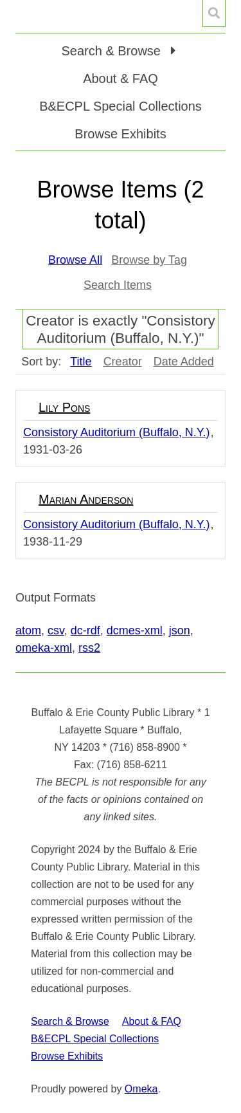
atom (28, 630)
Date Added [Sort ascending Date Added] (184, 361)
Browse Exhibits (120, 134)
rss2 (89, 647)
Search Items (118, 285)
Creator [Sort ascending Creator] (122, 361)
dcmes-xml (135, 630)
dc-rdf (85, 630)
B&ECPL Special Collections (120, 106)
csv (56, 630)
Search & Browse (70, 1021)
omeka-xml (43, 647)
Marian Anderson (86, 499)
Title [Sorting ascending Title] (80, 361)
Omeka (141, 1088)
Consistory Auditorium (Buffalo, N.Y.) (116, 432)
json (179, 630)
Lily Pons (64, 407)
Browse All (75, 259)
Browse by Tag (149, 259)
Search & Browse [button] (112, 51)
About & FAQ (120, 78)
